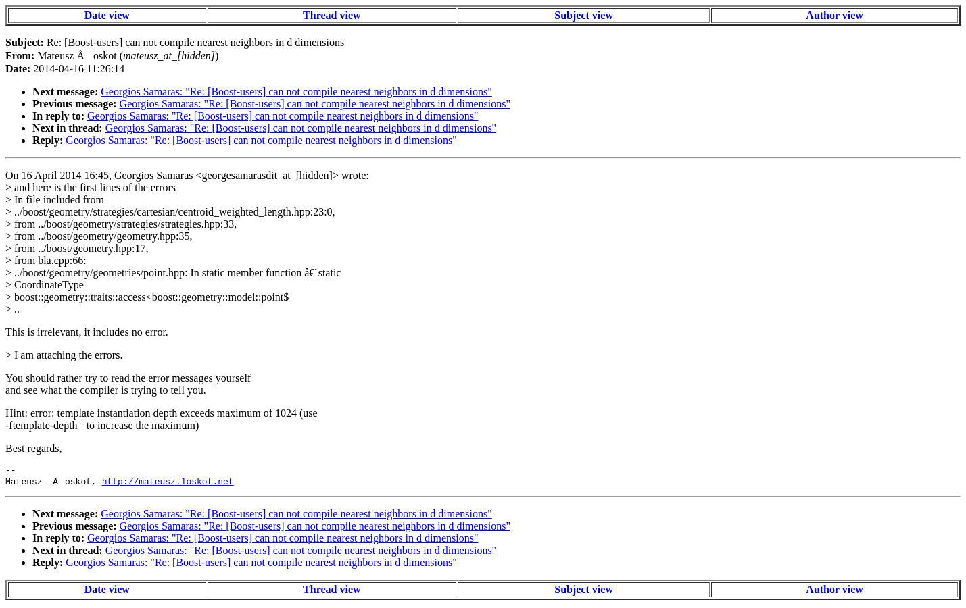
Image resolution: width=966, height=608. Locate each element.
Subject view (583, 15)
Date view (107, 15)
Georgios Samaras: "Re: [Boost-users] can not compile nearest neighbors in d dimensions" (296, 91)
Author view (834, 15)
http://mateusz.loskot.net (168, 484)
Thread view (331, 15)
